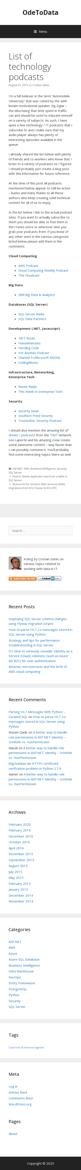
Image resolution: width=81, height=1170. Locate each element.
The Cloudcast (29, 275)
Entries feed (18, 1092)
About (13, 1133)
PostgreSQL (18, 989)
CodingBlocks (28, 362)
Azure (13, 953)
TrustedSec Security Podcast (40, 420)
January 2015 (18, 889)
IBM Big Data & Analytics (36, 294)
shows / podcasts (22, 435)
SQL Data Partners (32, 319)
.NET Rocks (26, 338)
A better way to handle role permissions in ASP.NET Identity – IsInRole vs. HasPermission (38, 737)
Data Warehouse (21, 971)
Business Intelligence (43, 468)
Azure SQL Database (24, 959)
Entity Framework (22, 983)
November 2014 (21, 901)
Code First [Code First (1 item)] (14, 1047)
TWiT (54, 435)
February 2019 (20, 830)
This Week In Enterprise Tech (40, 391)
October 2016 (19, 842)
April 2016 (16, 848)
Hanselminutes (29, 343)
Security (62, 468)
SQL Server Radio (31, 314)
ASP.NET (17, 468)
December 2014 (21, 895)
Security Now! (28, 411)
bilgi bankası (17, 763)
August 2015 (18, 866)
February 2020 (20, 824)
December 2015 (21, 854)
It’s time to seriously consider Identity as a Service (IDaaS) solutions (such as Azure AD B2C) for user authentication (40, 656)
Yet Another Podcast (33, 353)
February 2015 (20, 883)
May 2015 (16, 877)
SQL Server (15, 472)
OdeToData (40, 12)
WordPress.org (20, 1104)
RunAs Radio (27, 386)
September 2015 (21, 860)
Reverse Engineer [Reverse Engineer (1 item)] (34, 1047)
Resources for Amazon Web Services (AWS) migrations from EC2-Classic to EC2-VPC (37, 486)
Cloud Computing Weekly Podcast (43, 270)
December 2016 (21, 836)
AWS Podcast (28, 265)
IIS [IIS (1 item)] (22, 1047)
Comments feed (21, 1098)
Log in (13, 1086)
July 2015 (15, 872)
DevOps (15, 977)
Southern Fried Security (35, 415)
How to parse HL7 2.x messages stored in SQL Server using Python (37, 722)
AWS (26, 468)
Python (14, 995)
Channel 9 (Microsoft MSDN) (39, 357)
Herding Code (28, 348)
